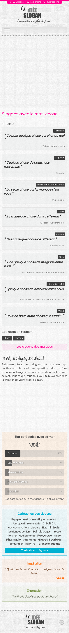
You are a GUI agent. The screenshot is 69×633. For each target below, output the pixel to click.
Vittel (61, 211)
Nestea (60, 234)
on (16, 316)
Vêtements (29, 540)
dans (40, 216)
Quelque (12, 162)
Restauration (15, 544)
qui (43, 135)
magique (47, 262)
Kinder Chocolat (56, 284)
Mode (57, 536)
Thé (63, 246)
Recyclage (44, 535)
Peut (9, 316)
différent (48, 239)
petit (14, 135)
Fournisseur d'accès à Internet (39, 272)
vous (7, 193)
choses (19, 338)
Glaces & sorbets (49, 539)
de (31, 162)
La (8, 189)
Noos (61, 257)
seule (15, 189)
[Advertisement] (34, 72)
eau (56, 216)
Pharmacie (13, 539)
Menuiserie (33, 523)
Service (51, 519)
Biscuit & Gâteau (45, 299)
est (56, 189)
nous (45, 162)
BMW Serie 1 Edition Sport (50, 184)
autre (31, 316)
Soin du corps (41, 531)
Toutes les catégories (34, 550)
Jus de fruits (58, 146)
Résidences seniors (18, 531)
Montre (12, 535)
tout (62, 135)
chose (35, 135)
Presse (57, 531)
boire (22, 316)
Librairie (35, 527)
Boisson (46, 146)
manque (45, 189)
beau (38, 162)
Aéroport (19, 523)
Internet (60, 272)
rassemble (12, 166)
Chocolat (60, 299)
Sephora (59, 158)
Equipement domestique (28, 519)
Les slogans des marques (34, 346)
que (48, 316)
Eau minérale (58, 223)
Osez (10, 239)
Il (7, 216)
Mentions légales (34, 627)
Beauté (61, 173)
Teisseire (59, 131)
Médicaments (27, 536)
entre (59, 262)
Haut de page (61, 622)
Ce (8, 135)
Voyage (60, 578)
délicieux (40, 289)
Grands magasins (49, 544)
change (52, 135)
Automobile (59, 200)
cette (48, 216)
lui (36, 189)
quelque (25, 135)
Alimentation (27, 299)
